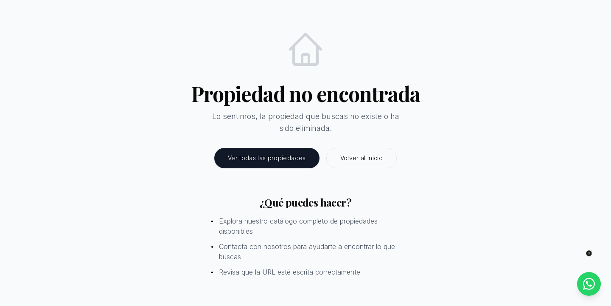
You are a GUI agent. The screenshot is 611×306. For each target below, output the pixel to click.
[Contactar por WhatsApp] (589, 284)
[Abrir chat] (588, 253)
